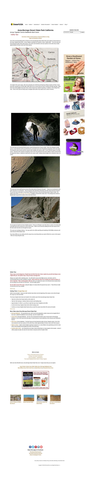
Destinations (37, 24)
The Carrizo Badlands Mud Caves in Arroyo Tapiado (35, 359)
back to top (12, 288)
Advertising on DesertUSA (58, 460)
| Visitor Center (29, 36)
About (38, 460)
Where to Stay (46, 36)
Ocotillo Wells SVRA (16, 328)
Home (26, 24)
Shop (66, 24)
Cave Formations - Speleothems (36, 357)
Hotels (63, 460)
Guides (31, 24)
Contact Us (41, 460)
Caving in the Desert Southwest (35, 356)
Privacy (48, 460)
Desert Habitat (54, 24)
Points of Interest (38, 36)
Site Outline (51, 460)
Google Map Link (22, 291)
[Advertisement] (49, 12)
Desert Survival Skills (28, 402)
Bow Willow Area (22, 367)
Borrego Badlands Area (46, 366)
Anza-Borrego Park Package (24, 193)
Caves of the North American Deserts (36, 354)
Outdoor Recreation (45, 24)
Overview (24, 36)
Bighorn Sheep (15, 324)
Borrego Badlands (16, 313)
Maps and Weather (33, 38)
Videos (40, 38)
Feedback (44, 460)
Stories (61, 24)
